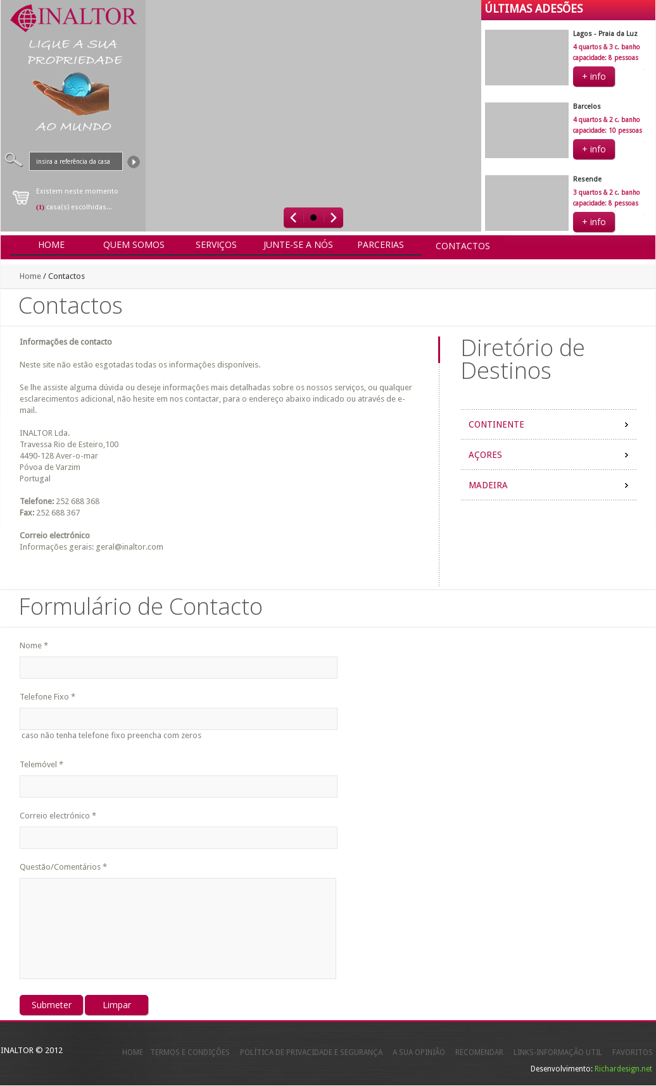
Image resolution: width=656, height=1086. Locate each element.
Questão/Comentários (63, 867)
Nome (34, 645)
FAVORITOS (632, 1052)
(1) (40, 207)
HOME (132, 1052)
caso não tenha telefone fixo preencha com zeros (110, 735)
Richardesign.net (623, 1068)
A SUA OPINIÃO (419, 1052)
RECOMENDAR (479, 1052)
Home (30, 276)
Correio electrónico (58, 815)
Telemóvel (41, 764)
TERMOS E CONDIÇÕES (190, 1052)
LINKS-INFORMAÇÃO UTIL (558, 1052)
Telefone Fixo (47, 696)
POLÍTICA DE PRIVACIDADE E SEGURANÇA (311, 1052)
